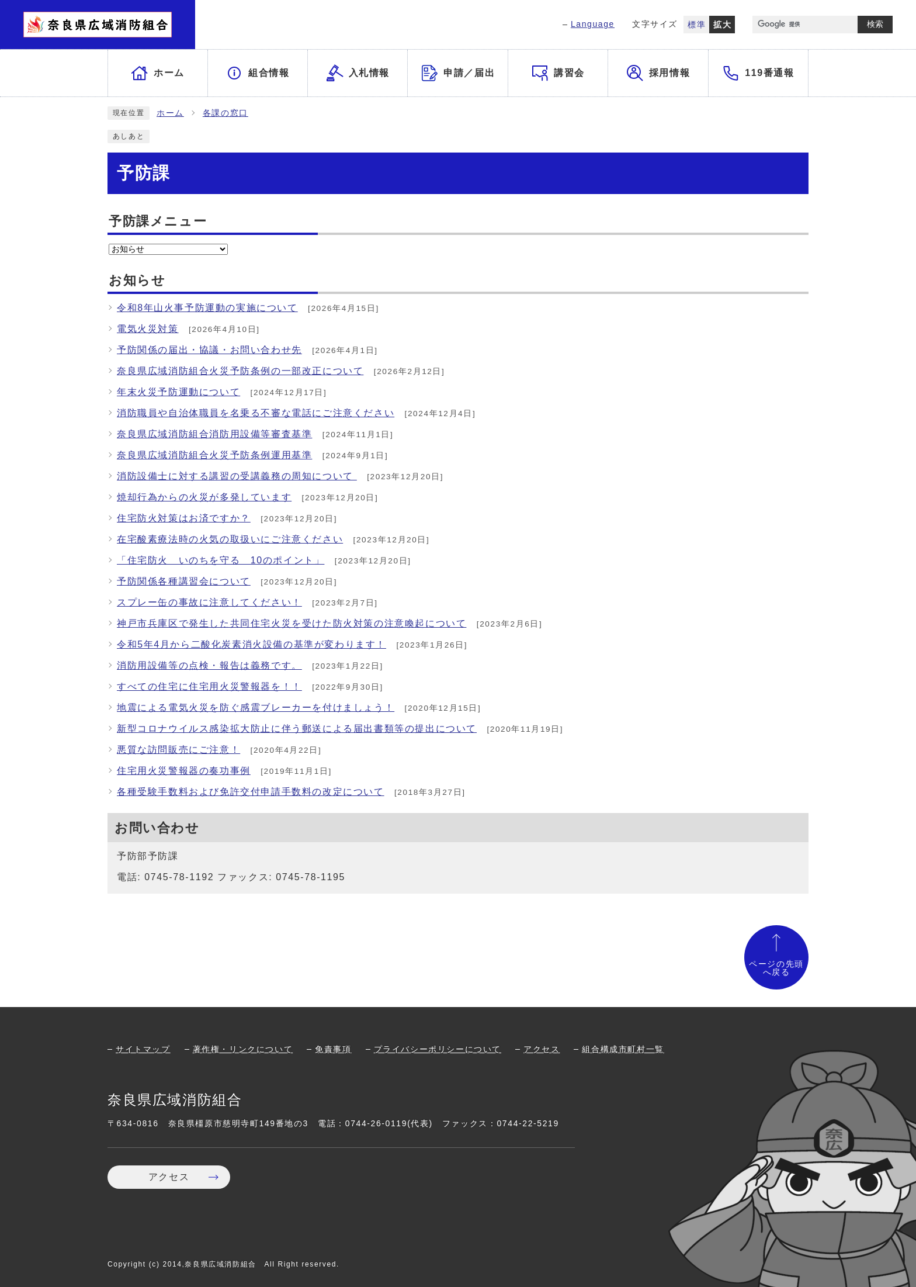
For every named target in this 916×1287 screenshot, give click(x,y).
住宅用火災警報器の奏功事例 (184, 771)
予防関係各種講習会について (184, 581)
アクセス (541, 1049)
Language (593, 24)
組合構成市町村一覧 (623, 1049)
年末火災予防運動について (178, 392)
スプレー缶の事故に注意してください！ (209, 602)
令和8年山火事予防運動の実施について (207, 308)
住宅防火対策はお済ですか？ (184, 518)
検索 (875, 24)
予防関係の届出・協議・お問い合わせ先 (209, 350)
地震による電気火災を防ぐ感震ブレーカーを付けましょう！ (255, 707)
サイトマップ (143, 1049)
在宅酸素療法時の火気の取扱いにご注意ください (230, 539)
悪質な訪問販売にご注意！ (178, 750)
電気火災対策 (148, 329)
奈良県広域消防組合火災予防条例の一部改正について (240, 371)
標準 (697, 24)
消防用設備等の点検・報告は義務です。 (209, 665)
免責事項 (333, 1049)
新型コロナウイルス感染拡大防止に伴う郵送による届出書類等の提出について (297, 729)
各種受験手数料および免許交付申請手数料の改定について (250, 792)
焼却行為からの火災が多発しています (204, 497)
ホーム (170, 113)
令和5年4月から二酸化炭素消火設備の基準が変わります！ (251, 644)
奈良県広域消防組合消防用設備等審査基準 (214, 434)
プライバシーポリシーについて (437, 1049)
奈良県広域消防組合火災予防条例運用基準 (214, 455)
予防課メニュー (158, 221)
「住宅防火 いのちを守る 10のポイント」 (220, 560)
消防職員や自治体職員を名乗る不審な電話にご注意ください (255, 413)
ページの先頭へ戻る (776, 968)
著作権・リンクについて (243, 1049)
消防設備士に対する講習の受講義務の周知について (237, 476)
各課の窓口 (225, 113)
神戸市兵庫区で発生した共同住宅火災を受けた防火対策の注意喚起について (291, 623)
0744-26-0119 (376, 1123)
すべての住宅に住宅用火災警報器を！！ (209, 686)
